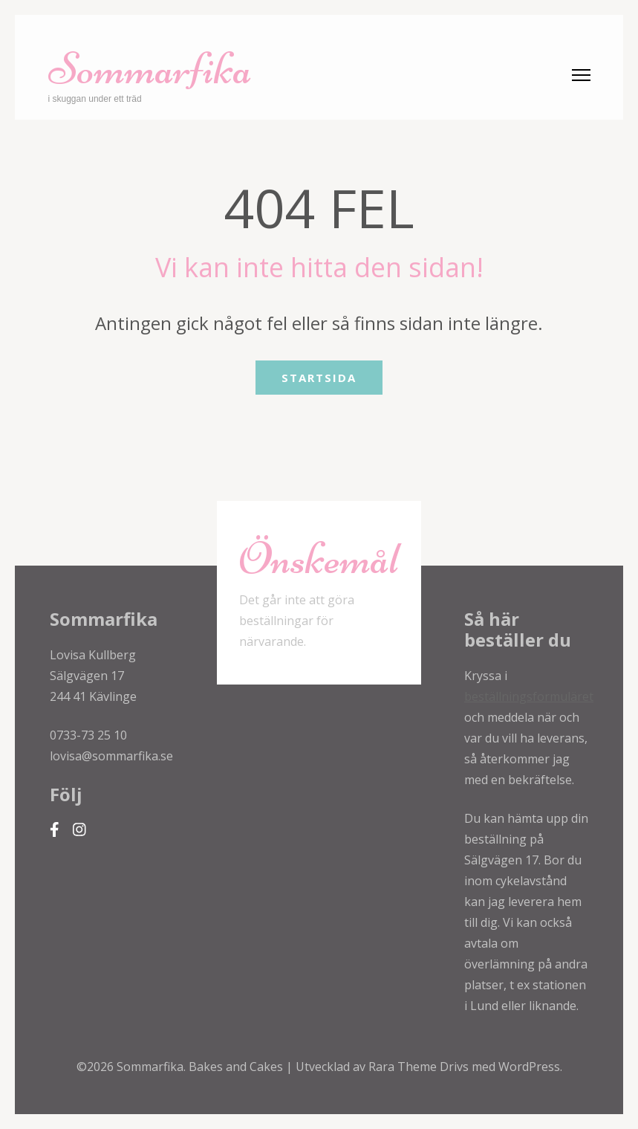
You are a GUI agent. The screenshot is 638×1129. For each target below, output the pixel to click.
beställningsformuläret (528, 696)
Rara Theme (404, 1066)
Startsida (319, 377)
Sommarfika (150, 69)
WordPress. (530, 1066)
